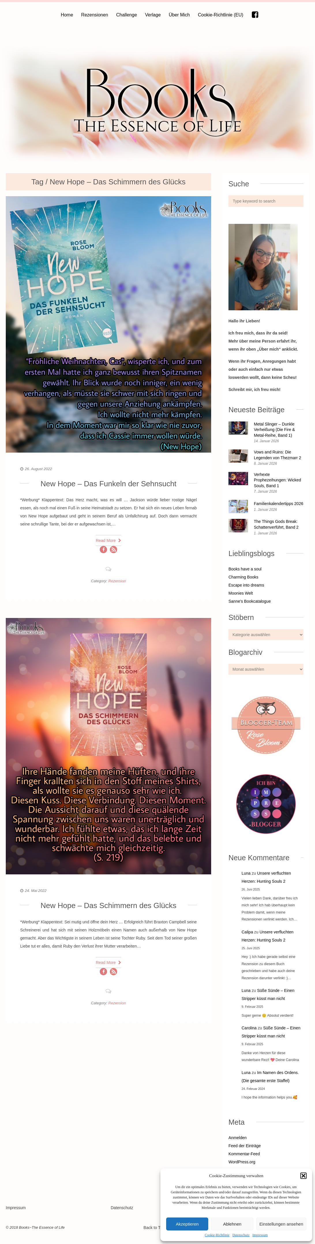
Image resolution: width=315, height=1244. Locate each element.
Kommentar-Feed (244, 1154)
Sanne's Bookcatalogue (249, 601)
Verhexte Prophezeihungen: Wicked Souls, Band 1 (277, 480)
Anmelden (237, 1137)
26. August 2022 (38, 469)
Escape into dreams (246, 585)
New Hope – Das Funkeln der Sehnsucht (108, 483)
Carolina (249, 1028)
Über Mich (179, 14)
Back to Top (157, 1227)
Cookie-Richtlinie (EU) (220, 14)
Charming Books (243, 577)
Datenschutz (241, 1235)
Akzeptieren (187, 1224)
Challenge (126, 14)
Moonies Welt (240, 593)
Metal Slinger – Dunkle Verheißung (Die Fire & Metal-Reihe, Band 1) (274, 430)
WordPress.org (241, 1162)
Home (67, 14)
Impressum (260, 1235)
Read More (108, 540)
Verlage (153, 14)
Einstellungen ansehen (281, 1224)
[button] (303, 1176)
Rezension (117, 581)
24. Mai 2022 (35, 890)
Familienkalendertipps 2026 (278, 503)
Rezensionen (94, 14)
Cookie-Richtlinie (217, 1235)
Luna (246, 873)
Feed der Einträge (244, 1145)
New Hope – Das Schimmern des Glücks (108, 905)
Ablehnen (232, 1224)
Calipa (247, 932)
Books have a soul (244, 569)
